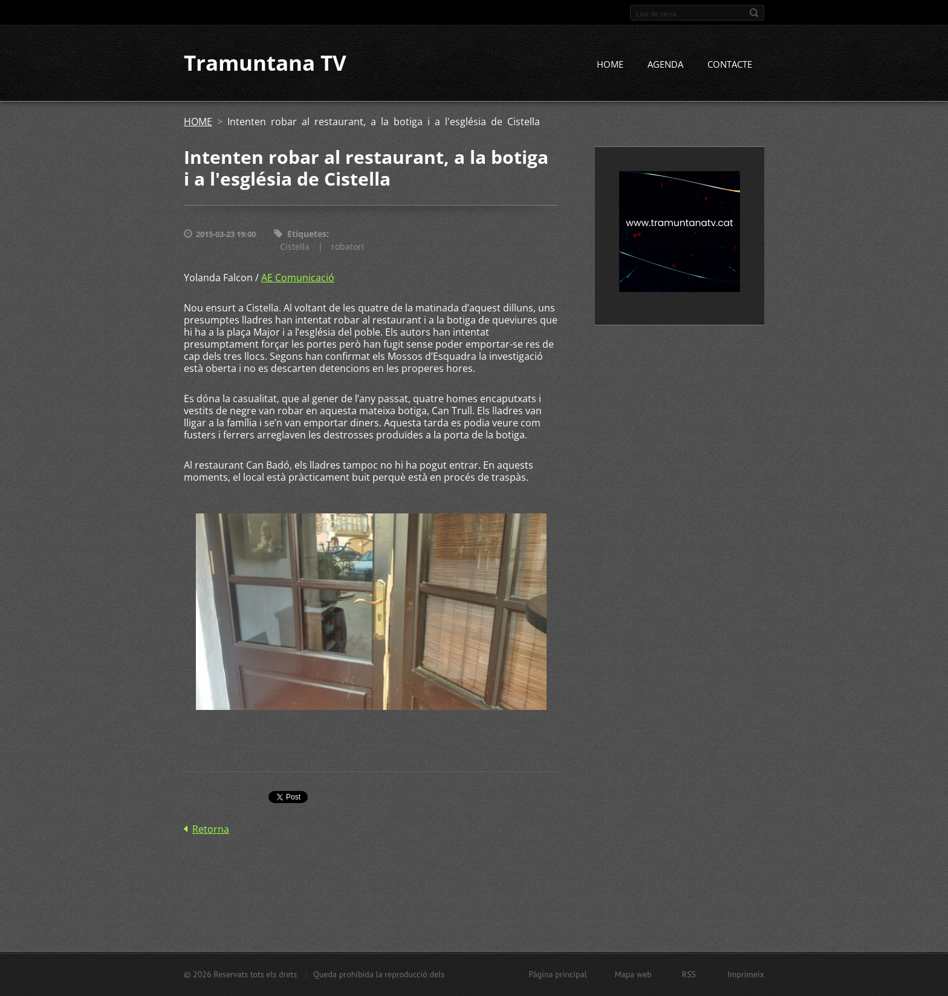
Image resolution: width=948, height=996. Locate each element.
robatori (347, 246)
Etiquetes (306, 234)
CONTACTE (729, 65)
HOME (610, 65)
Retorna (210, 829)
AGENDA (665, 65)
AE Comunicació (297, 277)
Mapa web (633, 974)
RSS (689, 974)
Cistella (295, 246)
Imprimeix (745, 974)
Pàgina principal (557, 974)
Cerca (754, 12)
